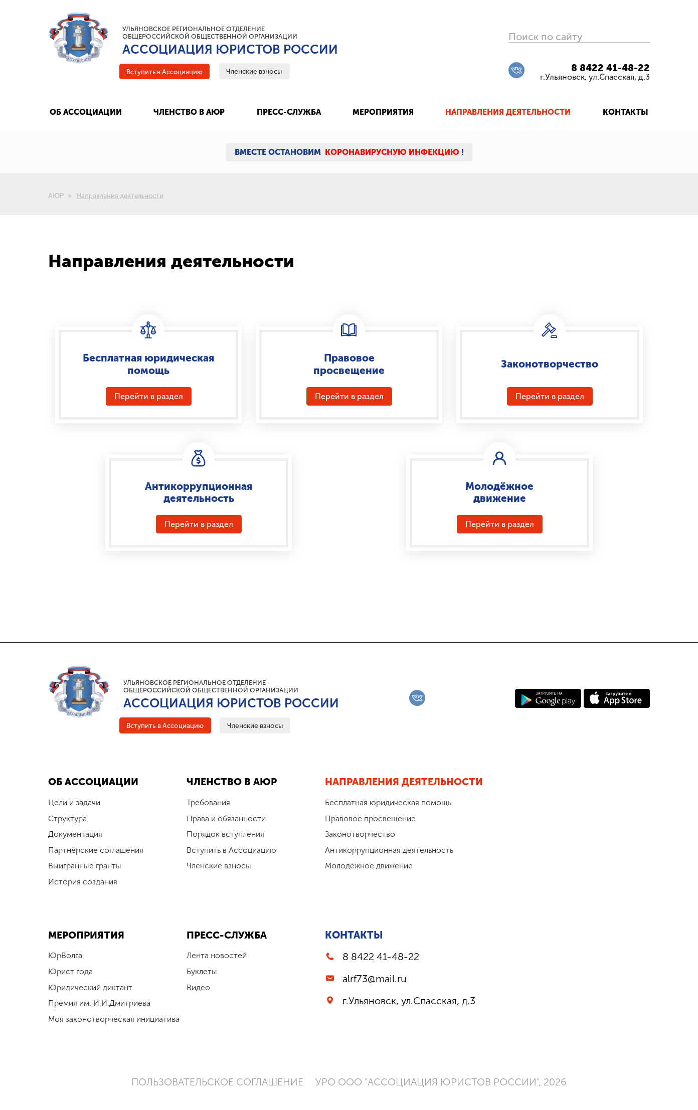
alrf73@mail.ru (378, 990)
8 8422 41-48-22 (610, 68)
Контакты (358, 946)
